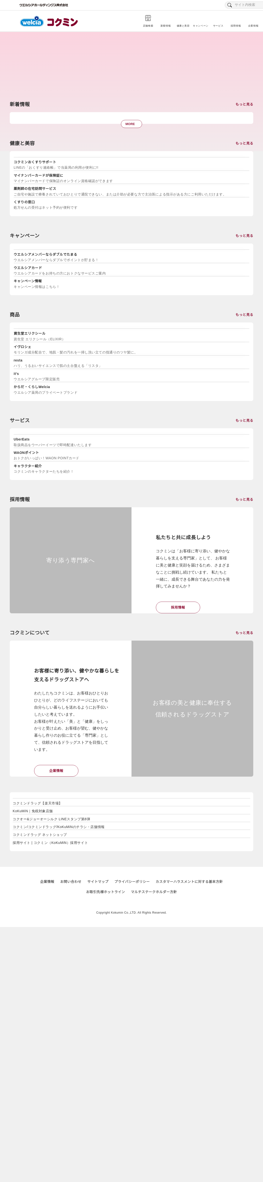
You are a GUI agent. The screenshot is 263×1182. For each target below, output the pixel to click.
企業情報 (56, 1004)
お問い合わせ (70, 1136)
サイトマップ (97, 1136)
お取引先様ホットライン (105, 1146)
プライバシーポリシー (153, 1162)
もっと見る (244, 133)
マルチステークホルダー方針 (154, 1146)
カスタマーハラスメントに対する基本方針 (189, 1136)
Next (253, 274)
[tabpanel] (44, 276)
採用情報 (178, 824)
